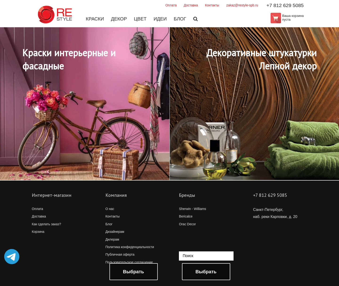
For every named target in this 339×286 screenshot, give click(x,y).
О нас (109, 209)
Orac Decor (187, 224)
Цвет (140, 18)
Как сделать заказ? (46, 224)
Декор (119, 18)
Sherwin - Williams (192, 209)
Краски (95, 18)
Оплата (171, 5)
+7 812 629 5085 (285, 5)
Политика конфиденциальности (129, 247)
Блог (180, 18)
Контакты (212, 5)
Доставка (191, 5)
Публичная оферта (120, 254)
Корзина (38, 232)
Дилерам (112, 239)
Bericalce (186, 216)
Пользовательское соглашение (129, 262)
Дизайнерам (114, 232)
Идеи (160, 18)
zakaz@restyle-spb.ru (242, 5)
